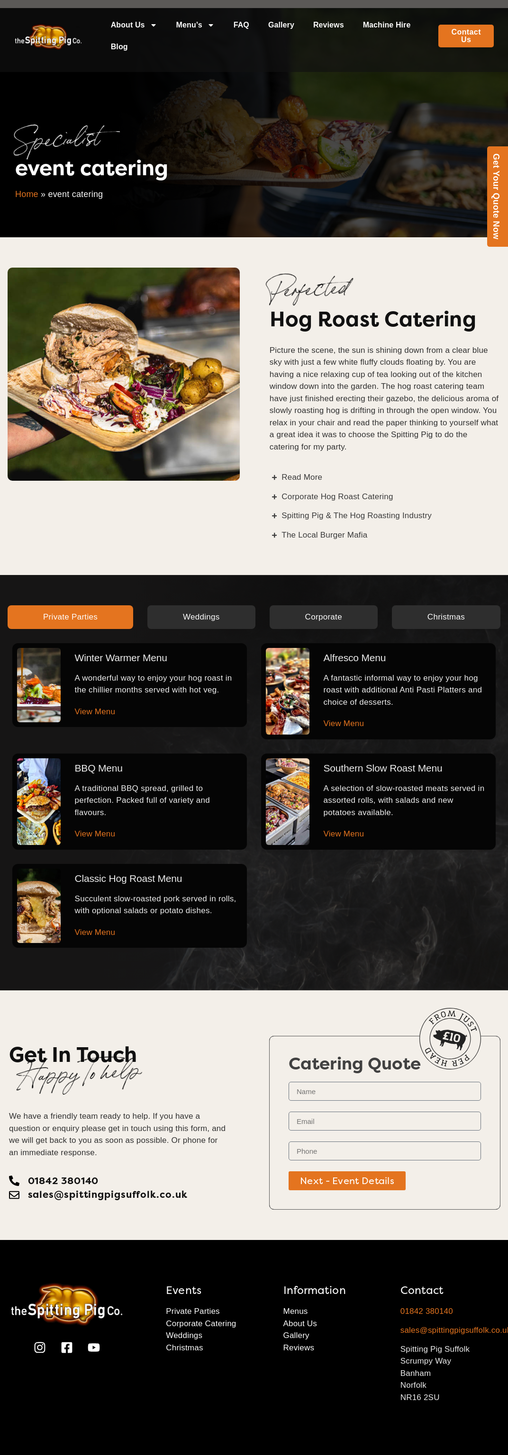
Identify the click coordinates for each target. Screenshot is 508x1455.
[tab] (70, 617)
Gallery (281, 25)
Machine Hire (387, 25)
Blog (119, 47)
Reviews (328, 25)
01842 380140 (426, 1311)
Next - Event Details (347, 1181)
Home (26, 194)
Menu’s (195, 25)
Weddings (184, 1335)
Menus (295, 1311)
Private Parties (193, 1311)
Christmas (184, 1347)
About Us (134, 25)
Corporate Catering (201, 1323)
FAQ (241, 25)
